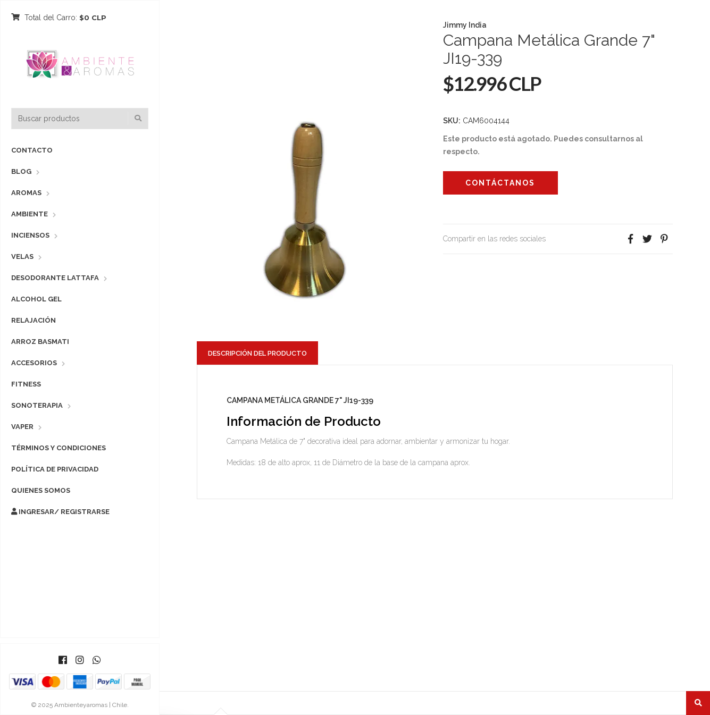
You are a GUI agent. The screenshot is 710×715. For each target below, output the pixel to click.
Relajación (33, 320)
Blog (21, 171)
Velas (22, 256)
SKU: (452, 120)
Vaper (22, 427)
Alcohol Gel (36, 299)
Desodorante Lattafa (55, 278)
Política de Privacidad (54, 469)
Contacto (32, 150)
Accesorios (34, 363)
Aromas (26, 193)
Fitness (26, 384)
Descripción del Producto (257, 353)
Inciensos (30, 235)
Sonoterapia (37, 405)
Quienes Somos (40, 490)
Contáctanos (500, 183)
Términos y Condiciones (58, 448)
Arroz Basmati (40, 342)
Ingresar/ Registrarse (60, 512)
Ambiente (29, 214)
